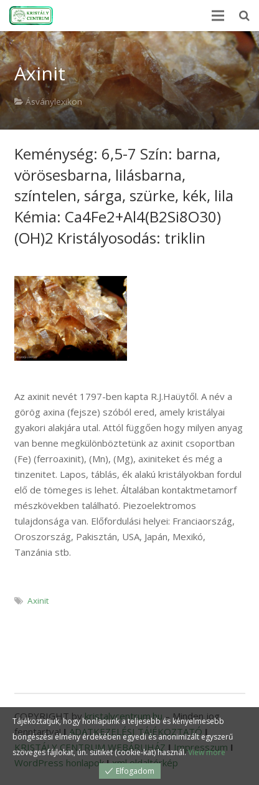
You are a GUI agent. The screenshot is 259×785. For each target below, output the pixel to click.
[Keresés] (244, 15)
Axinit (38, 600)
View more (206, 752)
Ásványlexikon (54, 101)
